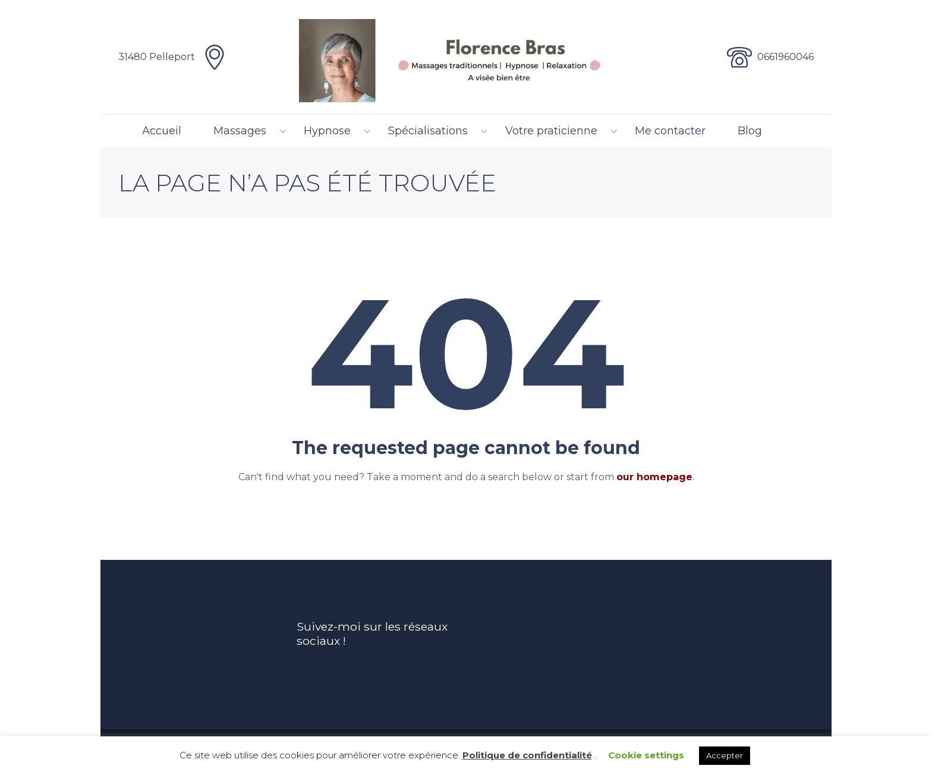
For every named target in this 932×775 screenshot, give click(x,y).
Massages (239, 130)
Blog (750, 130)
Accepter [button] (724, 755)
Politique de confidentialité (527, 755)
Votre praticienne (551, 130)
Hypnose (327, 130)
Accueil (161, 130)
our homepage (654, 477)
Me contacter (670, 130)
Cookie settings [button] (646, 755)
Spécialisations (428, 130)
